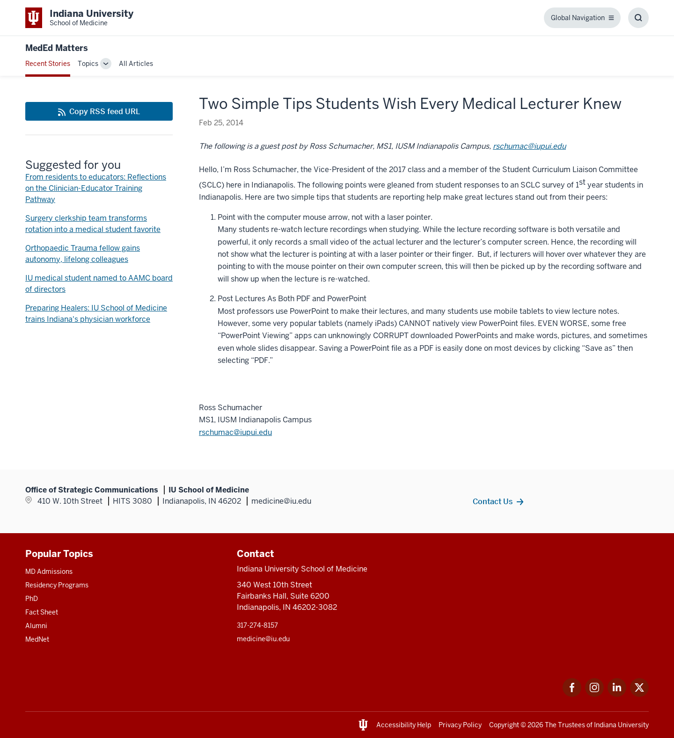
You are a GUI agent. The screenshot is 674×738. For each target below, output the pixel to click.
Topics (88, 63)
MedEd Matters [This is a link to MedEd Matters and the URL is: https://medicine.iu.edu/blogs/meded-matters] (56, 48)
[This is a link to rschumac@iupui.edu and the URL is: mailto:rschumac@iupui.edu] (235, 432)
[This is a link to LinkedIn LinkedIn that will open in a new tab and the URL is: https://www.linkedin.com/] (617, 694)
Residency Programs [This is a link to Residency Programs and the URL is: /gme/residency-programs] (56, 585)
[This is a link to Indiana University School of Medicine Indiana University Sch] (79, 17)
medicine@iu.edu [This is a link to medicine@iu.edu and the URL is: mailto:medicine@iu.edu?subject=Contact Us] (263, 639)
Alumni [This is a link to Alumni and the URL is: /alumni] (36, 626)
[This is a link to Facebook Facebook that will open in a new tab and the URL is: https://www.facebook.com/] (572, 694)
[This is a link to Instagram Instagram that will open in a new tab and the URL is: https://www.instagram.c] (594, 694)
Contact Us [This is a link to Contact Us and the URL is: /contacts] (493, 501)
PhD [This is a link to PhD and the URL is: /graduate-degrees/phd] (31, 598)
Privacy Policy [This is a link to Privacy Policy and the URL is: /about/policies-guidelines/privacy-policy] (460, 725)
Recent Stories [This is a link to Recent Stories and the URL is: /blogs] (47, 63)
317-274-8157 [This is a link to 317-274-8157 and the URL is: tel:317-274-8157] (257, 625)
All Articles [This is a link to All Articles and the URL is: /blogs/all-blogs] (136, 63)
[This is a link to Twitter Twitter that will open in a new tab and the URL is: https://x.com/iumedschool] (639, 694)
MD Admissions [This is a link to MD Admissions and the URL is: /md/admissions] (49, 571)
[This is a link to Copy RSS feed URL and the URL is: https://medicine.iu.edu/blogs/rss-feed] (99, 111)
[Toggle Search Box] (638, 17)
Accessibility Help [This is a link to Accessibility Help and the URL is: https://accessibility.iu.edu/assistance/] (403, 725)
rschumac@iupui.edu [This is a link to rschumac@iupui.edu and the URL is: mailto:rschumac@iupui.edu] (529, 146)
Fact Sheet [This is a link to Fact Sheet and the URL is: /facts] (41, 612)
